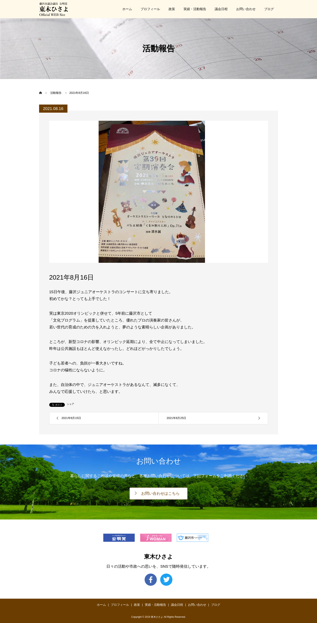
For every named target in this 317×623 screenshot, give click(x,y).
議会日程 (221, 9)
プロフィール (150, 9)
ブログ (269, 9)
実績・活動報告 (195, 9)
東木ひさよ (158, 557)
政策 (172, 9)
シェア (70, 404)
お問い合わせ (246, 9)
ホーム (127, 9)
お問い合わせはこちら (160, 493)
